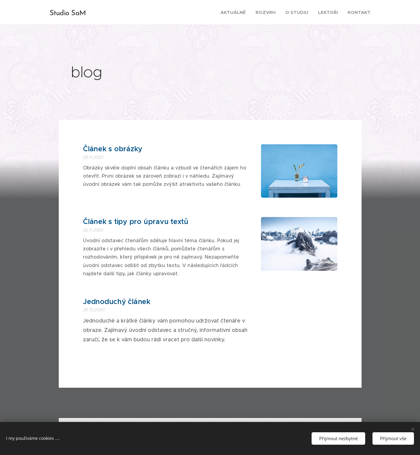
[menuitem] (235, 12)
